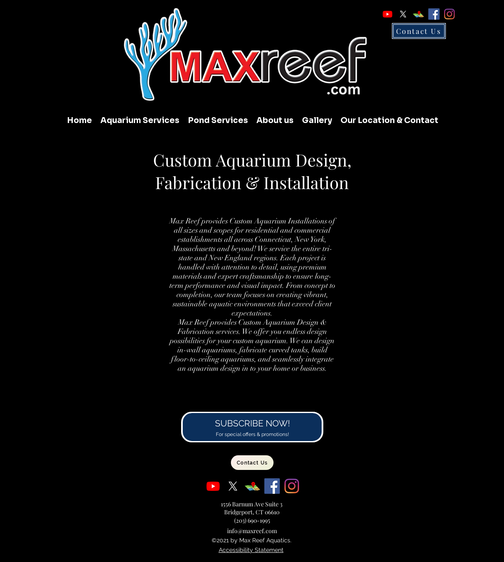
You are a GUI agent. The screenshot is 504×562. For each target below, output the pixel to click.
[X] (403, 14)
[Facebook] (434, 14)
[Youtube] (387, 14)
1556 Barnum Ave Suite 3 (251, 504)
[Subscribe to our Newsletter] (252, 427)
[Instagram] (449, 14)
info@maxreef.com (252, 531)
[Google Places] (418, 14)
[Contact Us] (419, 31)
